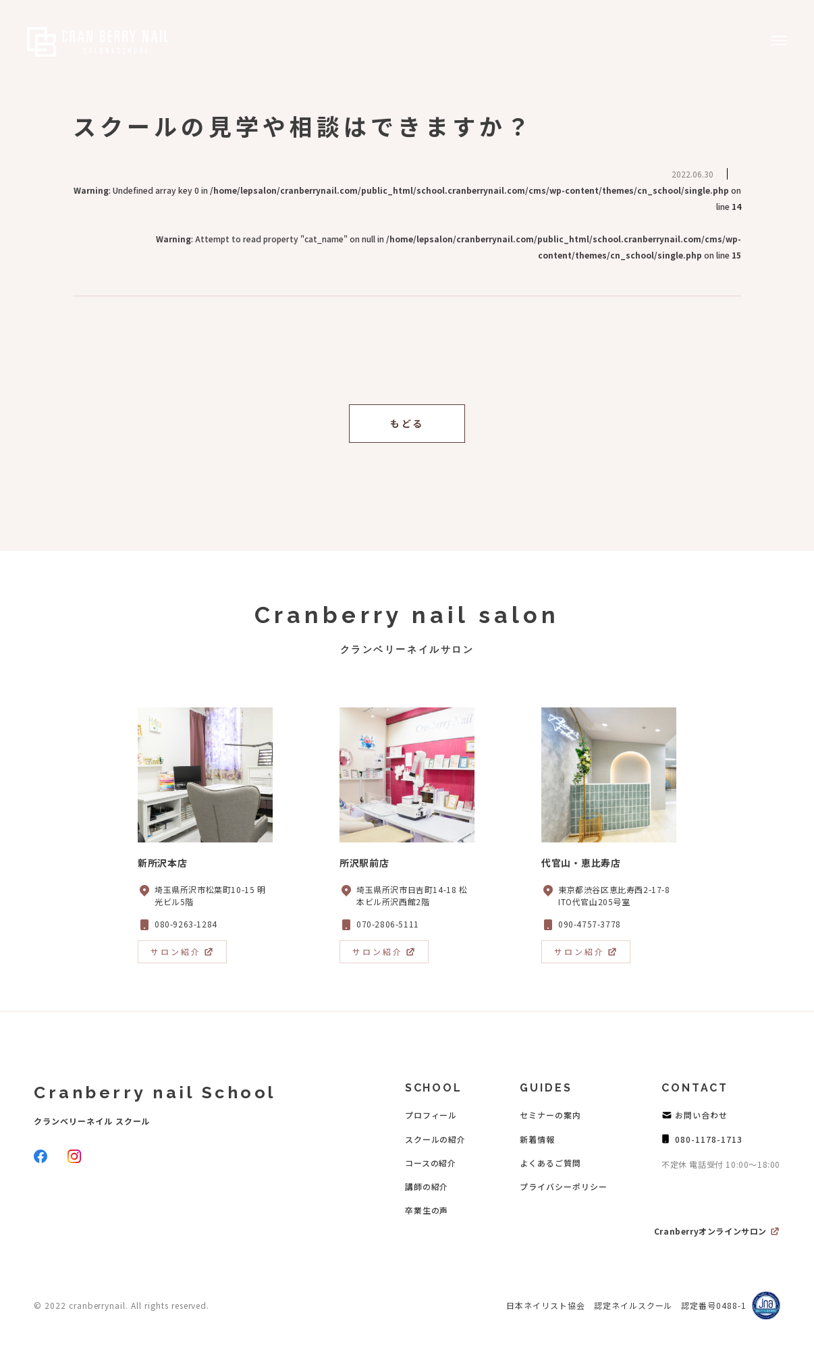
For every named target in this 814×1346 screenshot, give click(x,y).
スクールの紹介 (435, 1139)
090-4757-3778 (589, 924)
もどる (407, 423)
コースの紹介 (431, 1162)
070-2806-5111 (387, 924)
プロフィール (431, 1115)
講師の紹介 (427, 1186)
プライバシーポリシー (563, 1186)
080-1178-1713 (708, 1139)
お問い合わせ (701, 1115)
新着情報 (537, 1139)
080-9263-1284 (186, 924)
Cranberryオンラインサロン (710, 1231)
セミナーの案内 (550, 1115)
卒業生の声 (427, 1210)
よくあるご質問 (550, 1162)
